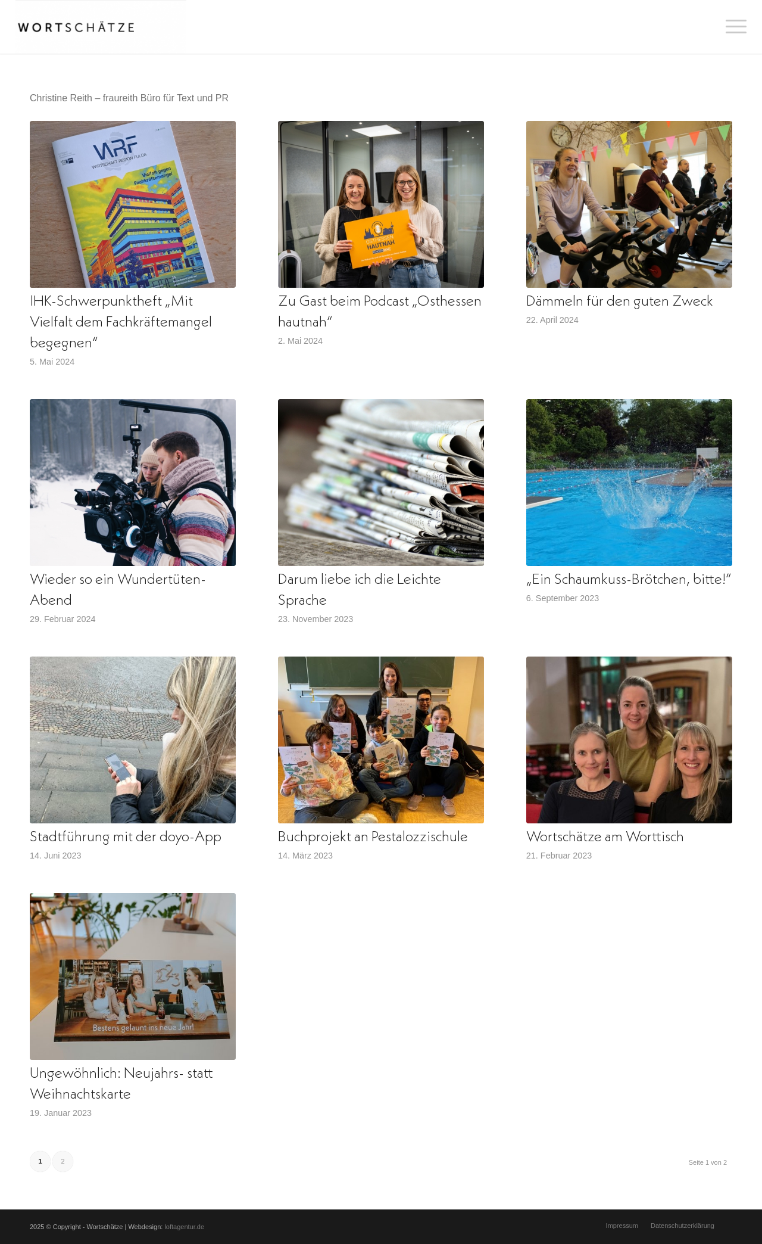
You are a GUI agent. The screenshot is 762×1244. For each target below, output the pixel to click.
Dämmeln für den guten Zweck (619, 301)
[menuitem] (732, 27)
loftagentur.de (184, 1226)
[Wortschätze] (100, 27)
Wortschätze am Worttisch (605, 837)
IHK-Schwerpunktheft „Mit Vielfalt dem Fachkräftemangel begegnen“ (121, 322)
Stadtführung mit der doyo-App (125, 837)
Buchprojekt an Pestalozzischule (373, 837)
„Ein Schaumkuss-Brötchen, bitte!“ (629, 580)
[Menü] (732, 27)
